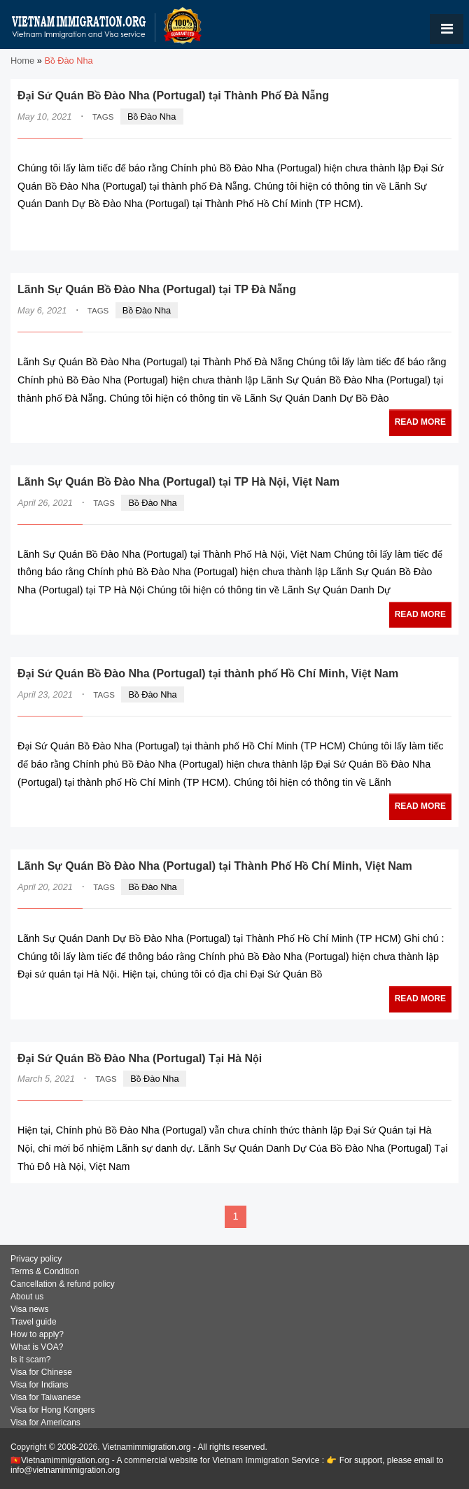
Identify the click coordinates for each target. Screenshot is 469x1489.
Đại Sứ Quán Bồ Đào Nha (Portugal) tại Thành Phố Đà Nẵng (173, 95)
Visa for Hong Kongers (52, 1410)
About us (26, 1296)
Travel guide (33, 1322)
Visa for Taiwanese (45, 1397)
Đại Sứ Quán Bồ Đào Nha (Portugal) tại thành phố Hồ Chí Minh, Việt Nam (208, 673)
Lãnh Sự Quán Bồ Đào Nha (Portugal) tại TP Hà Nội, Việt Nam (179, 482)
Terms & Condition (44, 1271)
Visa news (29, 1309)
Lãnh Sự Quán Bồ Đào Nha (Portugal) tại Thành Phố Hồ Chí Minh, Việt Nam (215, 866)
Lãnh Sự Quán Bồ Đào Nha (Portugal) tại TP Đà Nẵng (157, 289)
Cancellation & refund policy (62, 1284)
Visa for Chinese (41, 1372)
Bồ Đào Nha (151, 116)
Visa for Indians (39, 1385)
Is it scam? (30, 1359)
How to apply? (37, 1334)
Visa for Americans (45, 1422)
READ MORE (409, 231)
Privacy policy (36, 1259)
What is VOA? (36, 1347)
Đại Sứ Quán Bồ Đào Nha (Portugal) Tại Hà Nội (140, 1058)
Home (22, 60)
